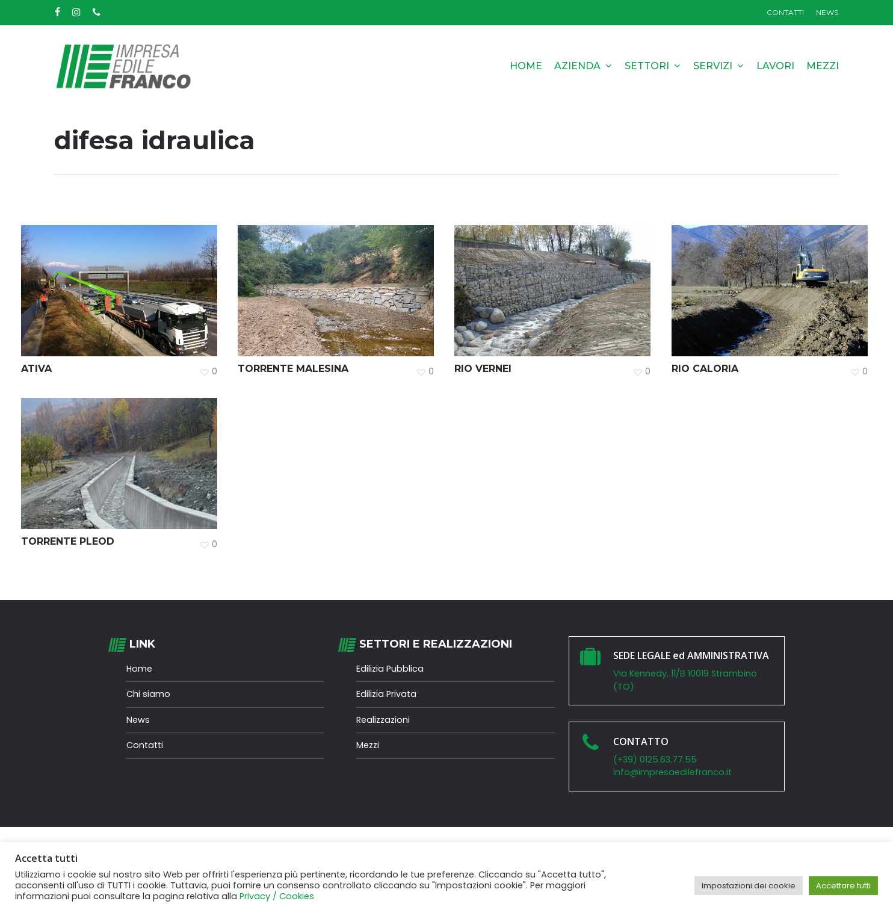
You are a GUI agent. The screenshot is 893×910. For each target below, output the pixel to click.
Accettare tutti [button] (843, 885)
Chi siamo (148, 694)
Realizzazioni (383, 720)
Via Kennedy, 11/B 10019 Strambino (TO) (685, 680)
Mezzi (367, 745)
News (138, 720)
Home (139, 669)
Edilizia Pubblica (390, 669)
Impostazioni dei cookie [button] (749, 885)
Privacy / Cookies (276, 896)
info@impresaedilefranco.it (672, 772)
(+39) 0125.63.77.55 (657, 760)
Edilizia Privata (386, 694)
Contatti (144, 745)
